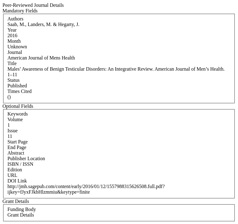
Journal (14, 52)
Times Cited (19, 91)
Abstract (15, 153)
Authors (15, 18)
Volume (15, 119)
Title (12, 63)
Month (14, 41)
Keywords (17, 113)
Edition (14, 169)
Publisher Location (26, 158)
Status (13, 80)
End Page (16, 147)
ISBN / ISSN (20, 164)
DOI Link (17, 180)
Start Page (17, 141)
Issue (12, 130)
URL (12, 175)
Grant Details (20, 214)
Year (11, 30)
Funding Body (21, 209)
